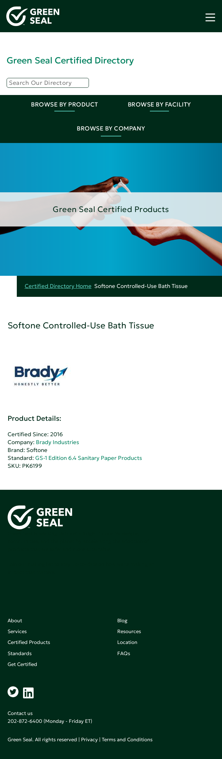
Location (127, 642)
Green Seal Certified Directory (70, 60)
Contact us (20, 713)
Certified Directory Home (58, 286)
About (15, 620)
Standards (20, 653)
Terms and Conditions (127, 739)
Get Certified (22, 664)
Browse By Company (111, 128)
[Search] (48, 83)
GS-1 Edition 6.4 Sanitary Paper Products (88, 458)
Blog (122, 620)
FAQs (123, 653)
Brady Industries (57, 442)
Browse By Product (64, 104)
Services (17, 631)
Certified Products (29, 642)
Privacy (89, 739)
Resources (129, 631)
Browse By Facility (159, 104)
